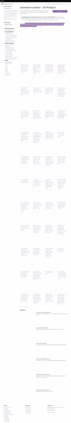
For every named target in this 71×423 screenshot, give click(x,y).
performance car (60, 232)
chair (22, 274)
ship (41, 90)
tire (24, 64)
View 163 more (39, 26)
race (24, 298)
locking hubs (23, 71)
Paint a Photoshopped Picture (11, 50)
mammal (51, 87)
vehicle (26, 64)
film (60, 205)
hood (46, 64)
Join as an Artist (6, 421)
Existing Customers (50, 408)
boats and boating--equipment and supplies (62, 93)
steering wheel (63, 71)
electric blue (23, 93)
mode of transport (24, 137)
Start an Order (60, 11)
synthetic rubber (36, 117)
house (7, 70)
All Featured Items (9, 30)
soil (21, 226)
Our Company (27, 407)
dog (6, 67)
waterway (62, 96)
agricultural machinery (49, 182)
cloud (36, 87)
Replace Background (9, 54)
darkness (63, 203)
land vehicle (47, 132)
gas (48, 69)
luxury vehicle (38, 203)
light (53, 133)
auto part (39, 163)
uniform (59, 136)
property (36, 202)
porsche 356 (50, 295)
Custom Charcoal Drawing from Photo (11, 10)
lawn (52, 90)
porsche (46, 301)
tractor (49, 180)
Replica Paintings (9, 56)
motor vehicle (35, 69)
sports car (60, 225)
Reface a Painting (9, 52)
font (28, 90)
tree (33, 179)
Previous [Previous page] (23, 28)
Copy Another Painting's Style (11, 59)
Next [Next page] (26, 28)
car (24, 67)
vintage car (47, 183)
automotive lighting (48, 66)
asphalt (34, 71)
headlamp (50, 133)
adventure (35, 185)
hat (50, 112)
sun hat (49, 116)
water (34, 87)
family (7, 69)
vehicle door (60, 73)
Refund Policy (27, 411)
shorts (46, 87)
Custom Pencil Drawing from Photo (11, 13)
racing (25, 301)
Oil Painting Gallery (7, 407)
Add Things (8, 46)
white (59, 64)
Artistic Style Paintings (10, 45)
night (58, 208)
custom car (49, 232)
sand (28, 225)
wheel (22, 64)
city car (46, 163)
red (21, 248)
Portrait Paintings (9, 33)
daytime (46, 136)
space (22, 94)
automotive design (24, 69)
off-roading (23, 159)
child (7, 66)
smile (46, 110)
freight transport (60, 185)
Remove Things (8, 53)
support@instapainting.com (59, 407)
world (25, 89)
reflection (36, 179)
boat (40, 87)
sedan (50, 136)
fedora (52, 112)
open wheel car (38, 278)
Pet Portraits (6, 408)
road (34, 209)
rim (53, 162)
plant (49, 87)
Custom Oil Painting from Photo (10, 14)
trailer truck (63, 182)
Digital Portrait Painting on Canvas (11, 18)
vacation (27, 228)
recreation (47, 93)
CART (68, 4)
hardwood (26, 272)
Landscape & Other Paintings (9, 414)
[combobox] (11, 26)
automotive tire (23, 66)
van (38, 156)
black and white (8, 63)
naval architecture (36, 89)
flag (24, 251)
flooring (27, 271)
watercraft (35, 90)
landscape (22, 229)
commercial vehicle (61, 183)
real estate (7, 71)
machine (52, 70)
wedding (7, 73)
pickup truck (47, 226)
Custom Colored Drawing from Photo (11, 11)
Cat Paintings (6, 417)
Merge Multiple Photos (10, 49)
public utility (60, 187)
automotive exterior (24, 70)
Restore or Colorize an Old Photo (12, 57)
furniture (22, 272)
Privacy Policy (28, 408)
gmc (37, 163)
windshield (63, 205)
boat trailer (37, 132)
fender (46, 67)
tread (26, 67)
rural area (25, 163)
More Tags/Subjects (8, 74)
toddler (52, 89)
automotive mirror (48, 113)
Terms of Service (28, 410)
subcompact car (38, 298)
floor (22, 271)
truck (27, 112)
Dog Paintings (6, 415)
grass (46, 89)
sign (24, 228)
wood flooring (23, 276)
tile (27, 275)
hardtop (34, 232)
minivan (62, 135)
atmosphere (60, 203)
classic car (35, 226)
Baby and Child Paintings (10, 40)
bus (28, 179)
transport (26, 156)
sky (60, 69)
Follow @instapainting (51, 412)
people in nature (48, 90)
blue (58, 202)
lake (63, 117)
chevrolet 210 (38, 229)
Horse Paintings (6, 418)
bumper (49, 67)
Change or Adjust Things (10, 47)
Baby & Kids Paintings (8, 411)
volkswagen (35, 302)
